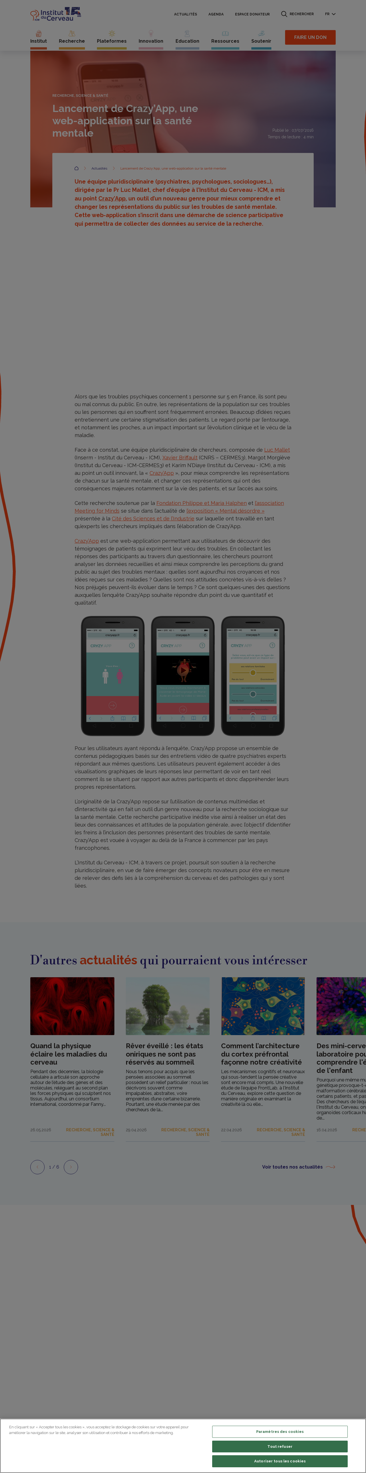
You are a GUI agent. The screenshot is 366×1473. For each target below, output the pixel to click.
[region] (183, 1446)
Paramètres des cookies (280, 1431)
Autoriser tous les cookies (280, 1461)
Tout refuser (280, 1446)
